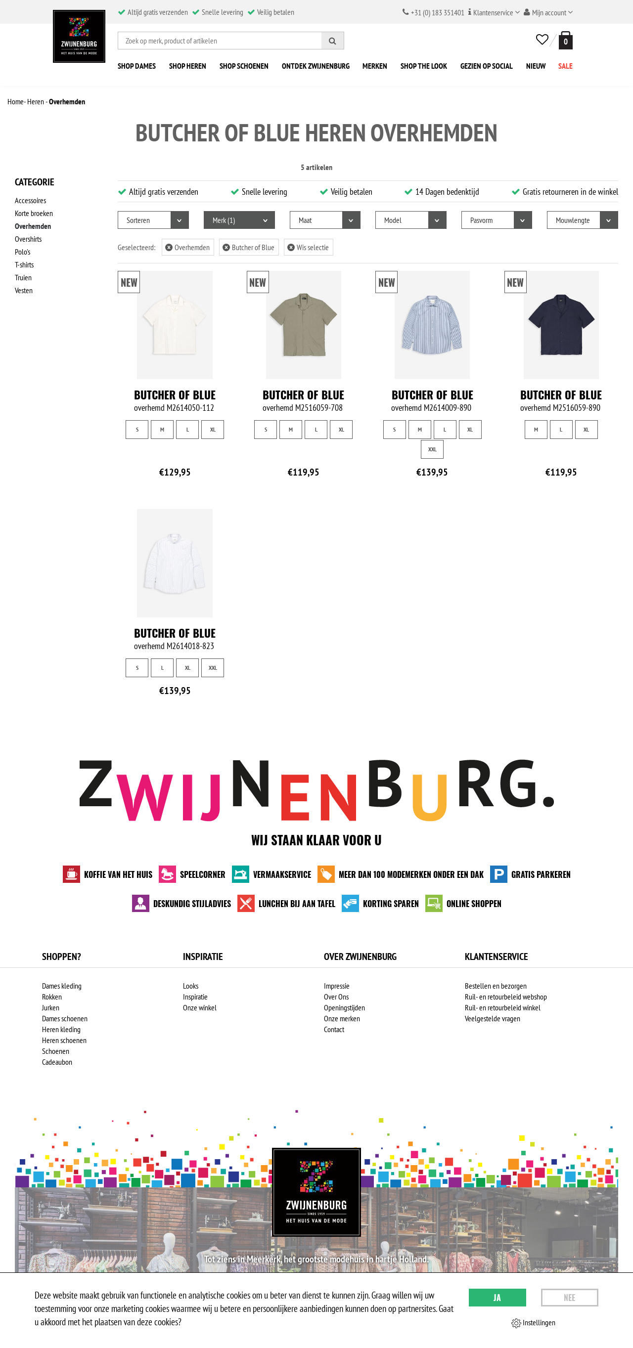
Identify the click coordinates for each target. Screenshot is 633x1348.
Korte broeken (34, 213)
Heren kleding (61, 1029)
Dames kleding (62, 986)
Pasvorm (481, 220)
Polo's (22, 252)
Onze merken (342, 1018)
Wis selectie (308, 247)
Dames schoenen (65, 1018)
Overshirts (28, 239)
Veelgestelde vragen (492, 1018)
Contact (334, 1029)
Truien (23, 277)
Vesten (24, 290)
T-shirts (24, 264)
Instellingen (533, 1322)
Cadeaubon (57, 1062)
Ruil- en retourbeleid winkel (503, 1007)
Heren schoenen (64, 1040)
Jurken (50, 1007)
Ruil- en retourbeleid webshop (506, 996)
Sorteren (138, 220)
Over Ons (336, 996)
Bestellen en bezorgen (496, 986)
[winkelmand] (564, 40)
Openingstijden (344, 1007)
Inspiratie (195, 996)
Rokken (52, 996)
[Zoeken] (332, 40)
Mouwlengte (573, 220)
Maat (305, 220)
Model (393, 220)
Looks (190, 986)
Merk (224, 220)
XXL (432, 449)
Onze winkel (200, 1007)
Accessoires (30, 200)
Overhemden (33, 226)
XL (213, 429)
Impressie (337, 986)
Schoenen (55, 1051)
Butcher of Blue (248, 247)
